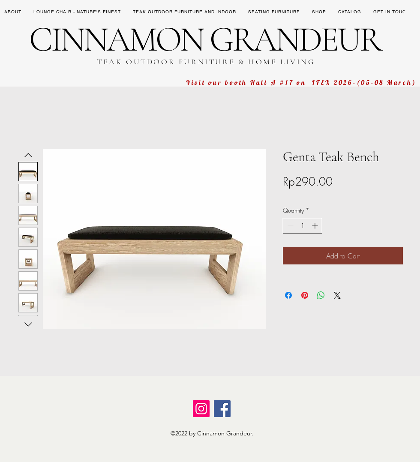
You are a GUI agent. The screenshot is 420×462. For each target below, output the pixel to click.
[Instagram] (201, 408)
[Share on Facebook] (288, 295)
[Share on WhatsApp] (321, 295)
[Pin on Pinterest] (305, 295)
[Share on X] (337, 295)
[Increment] (315, 225)
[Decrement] (289, 225)
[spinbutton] (302, 225)
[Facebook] (222, 408)
